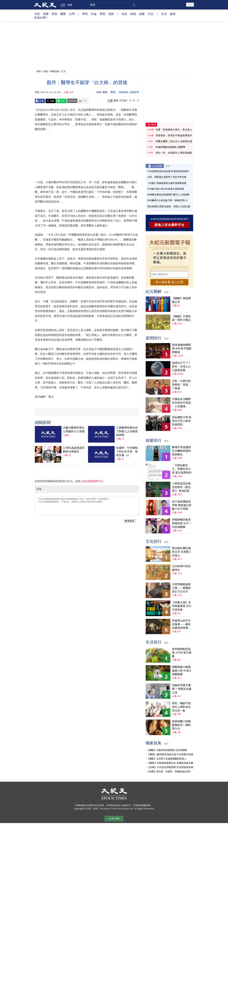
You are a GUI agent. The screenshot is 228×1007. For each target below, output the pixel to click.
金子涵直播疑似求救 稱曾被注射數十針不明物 (181, 504)
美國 (45, 14)
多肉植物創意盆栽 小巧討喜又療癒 (181, 651)
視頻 (111, 14)
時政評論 (54, 71)
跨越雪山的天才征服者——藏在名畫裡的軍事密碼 (181, 623)
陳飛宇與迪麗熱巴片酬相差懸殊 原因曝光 (181, 449)
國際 (63, 14)
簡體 (69, 4)
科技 (124, 14)
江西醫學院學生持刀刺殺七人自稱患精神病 (127, 387)
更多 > (168, 164)
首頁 (38, 71)
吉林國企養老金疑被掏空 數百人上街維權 (168, 193)
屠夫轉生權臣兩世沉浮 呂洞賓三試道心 (181, 550)
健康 (172, 14)
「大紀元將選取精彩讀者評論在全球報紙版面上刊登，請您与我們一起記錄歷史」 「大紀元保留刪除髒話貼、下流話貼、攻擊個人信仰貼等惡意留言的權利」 (87, 461)
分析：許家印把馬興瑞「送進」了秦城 (181, 383)
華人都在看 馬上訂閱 (169, 280)
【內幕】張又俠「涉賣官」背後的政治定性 (169, 770)
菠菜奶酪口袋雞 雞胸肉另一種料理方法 (181, 723)
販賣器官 (124, 92)
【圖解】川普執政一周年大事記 (181, 316)
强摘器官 (134, 92)
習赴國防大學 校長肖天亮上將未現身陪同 (181, 419)
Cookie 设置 (113, 817)
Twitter (51, 101)
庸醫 (104, 92)
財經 (133, 14)
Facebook (40, 101)
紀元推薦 (157, 164)
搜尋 (133, 5)
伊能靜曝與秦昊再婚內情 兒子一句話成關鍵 (181, 522)
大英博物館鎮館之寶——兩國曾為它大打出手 (181, 586)
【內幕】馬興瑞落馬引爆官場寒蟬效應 (166, 181)
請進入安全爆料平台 (169, 223)
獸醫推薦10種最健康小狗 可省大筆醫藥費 (181, 669)
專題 (102, 14)
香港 (54, 14)
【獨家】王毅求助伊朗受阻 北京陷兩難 (167, 748)
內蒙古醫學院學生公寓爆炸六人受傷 (74, 385)
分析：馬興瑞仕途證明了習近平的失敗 (166, 175)
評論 (94, 14)
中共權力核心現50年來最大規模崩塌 (165, 187)
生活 (164, 14)
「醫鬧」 (113, 92)
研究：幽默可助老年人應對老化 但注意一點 (181, 705)
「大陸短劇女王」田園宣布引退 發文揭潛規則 (181, 467)
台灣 (72, 14)
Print (83, 101)
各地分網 (41, 19)
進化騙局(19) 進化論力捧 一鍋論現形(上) (167, 198)
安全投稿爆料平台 (93, 437)
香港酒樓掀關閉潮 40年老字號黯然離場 (181, 347)
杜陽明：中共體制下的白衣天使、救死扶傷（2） (127, 408)
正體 (62, 4)
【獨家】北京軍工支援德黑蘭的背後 (165, 757)
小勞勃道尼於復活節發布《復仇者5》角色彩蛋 (181, 485)
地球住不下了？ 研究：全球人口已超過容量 (181, 365)
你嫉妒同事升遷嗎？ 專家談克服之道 (181, 687)
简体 (115, 100)
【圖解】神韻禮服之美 (181, 298)
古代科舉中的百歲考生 (181, 566)
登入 (190, 4)
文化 (150, 14)
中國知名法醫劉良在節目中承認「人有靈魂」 (181, 401)
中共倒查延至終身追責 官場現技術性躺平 (168, 169)
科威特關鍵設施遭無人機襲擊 (170, 145)
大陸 (37, 14)
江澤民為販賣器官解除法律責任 (74, 406)
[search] (112, 5)
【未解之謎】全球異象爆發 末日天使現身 (181, 604)
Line (61, 101)
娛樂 (142, 14)
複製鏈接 (72, 100)
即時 (85, 14)
